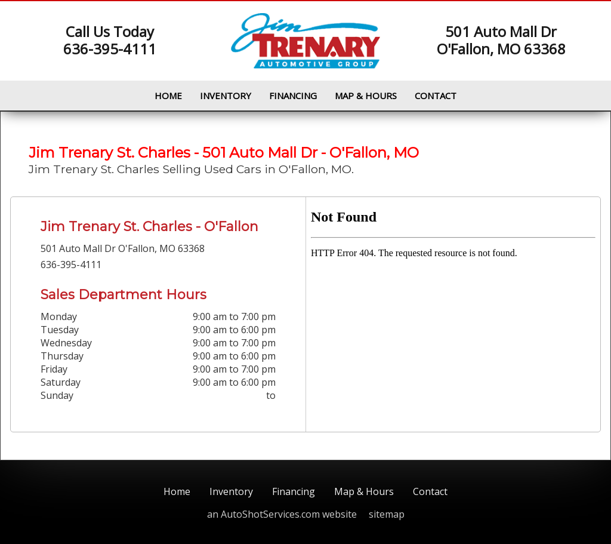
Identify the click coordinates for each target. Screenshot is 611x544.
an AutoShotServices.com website (282, 514)
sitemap (387, 514)
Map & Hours (366, 96)
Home (168, 96)
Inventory (225, 96)
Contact (435, 96)
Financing (293, 96)
